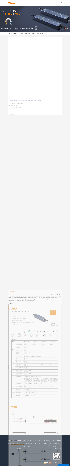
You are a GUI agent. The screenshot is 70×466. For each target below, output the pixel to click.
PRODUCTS (29, 2)
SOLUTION (35, 2)
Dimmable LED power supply (24, 33)
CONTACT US (51, 2)
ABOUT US (23, 2)
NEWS (45, 2)
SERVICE (41, 2)
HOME (18, 2)
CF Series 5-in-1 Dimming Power (38, 33)
